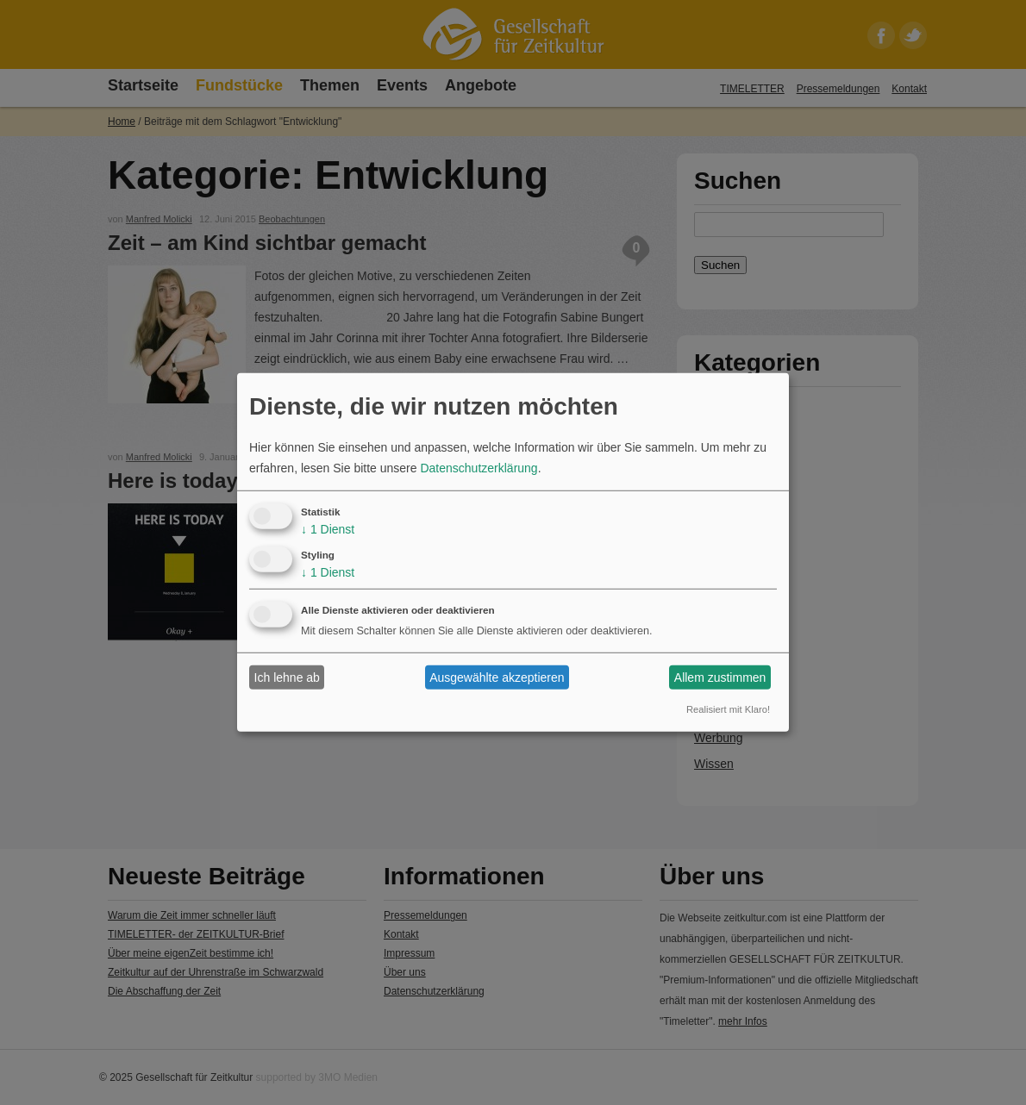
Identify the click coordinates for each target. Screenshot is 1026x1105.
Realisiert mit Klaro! (728, 709)
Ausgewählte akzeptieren (496, 677)
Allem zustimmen (720, 677)
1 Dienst (327, 529)
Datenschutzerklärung (478, 468)
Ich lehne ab (287, 677)
